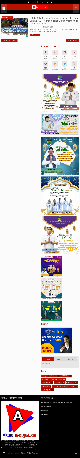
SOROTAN (70, 386)
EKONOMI (65, 376)
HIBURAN (45, 379)
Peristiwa (45, 386)
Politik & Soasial (58, 386)
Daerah (53, 376)
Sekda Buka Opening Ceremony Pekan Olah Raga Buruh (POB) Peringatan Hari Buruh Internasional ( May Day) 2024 (54, 21)
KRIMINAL (58, 383)
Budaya (44, 376)
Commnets (71, 359)
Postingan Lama (72, 40)
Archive (59, 359)
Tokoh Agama (46, 390)
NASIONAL (69, 383)
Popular (48, 359)
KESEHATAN (46, 383)
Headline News (7, 17)
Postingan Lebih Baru (9, 40)
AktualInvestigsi (13, 453)
